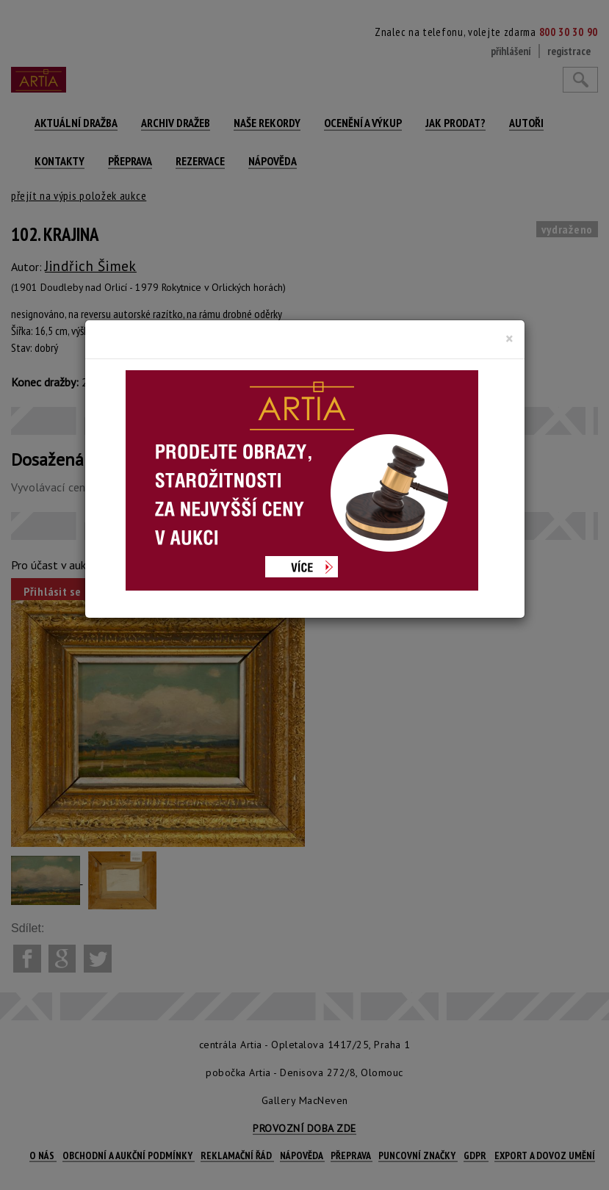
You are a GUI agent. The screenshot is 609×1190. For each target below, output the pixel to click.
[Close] (509, 338)
